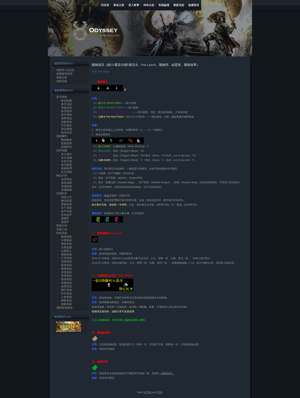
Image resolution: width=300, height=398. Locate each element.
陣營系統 (66, 300)
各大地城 (66, 157)
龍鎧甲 (65, 221)
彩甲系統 (66, 211)
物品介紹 (61, 175)
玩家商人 (66, 250)
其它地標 (66, 171)
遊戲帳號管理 (64, 73)
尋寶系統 (66, 261)
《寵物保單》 (166, 373)
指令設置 (66, 132)
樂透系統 (66, 236)
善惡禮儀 (66, 129)
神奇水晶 (148, 5)
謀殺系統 (66, 121)
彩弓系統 (66, 207)
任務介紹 (61, 229)
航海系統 (66, 265)
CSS (159, 392)
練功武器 (66, 200)
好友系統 (66, 293)
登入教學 (133, 5)
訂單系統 (66, 258)
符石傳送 (66, 125)
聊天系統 (66, 289)
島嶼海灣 (66, 168)
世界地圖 (61, 150)
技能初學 (66, 143)
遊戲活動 (61, 81)
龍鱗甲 (65, 218)
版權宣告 (193, 5)
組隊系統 (66, 286)
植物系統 (66, 268)
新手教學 (66, 111)
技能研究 (66, 146)
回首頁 (105, 5)
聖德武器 (66, 204)
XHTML (147, 392)
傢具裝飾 (66, 182)
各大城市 (66, 154)
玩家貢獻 (66, 247)
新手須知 (66, 104)
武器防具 (61, 193)
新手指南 (61, 96)
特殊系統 (61, 233)
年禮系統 (66, 240)
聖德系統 (66, 279)
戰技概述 (66, 139)
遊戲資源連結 (64, 307)
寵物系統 (66, 254)
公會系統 (66, 297)
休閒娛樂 (66, 189)
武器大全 (66, 197)
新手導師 (66, 114)
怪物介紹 (61, 225)
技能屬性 (61, 136)
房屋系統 (66, 272)
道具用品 (66, 179)
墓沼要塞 (66, 164)
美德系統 (66, 282)
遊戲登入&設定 (65, 70)
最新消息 (178, 5)
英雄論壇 (163, 5)
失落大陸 (66, 161)
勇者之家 (118, 5)
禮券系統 (66, 243)
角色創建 (66, 100)
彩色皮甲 (66, 214)
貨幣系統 (66, 118)
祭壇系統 (66, 275)
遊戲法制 (61, 77)
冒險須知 (66, 107)
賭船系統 (66, 304)
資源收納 (66, 186)
